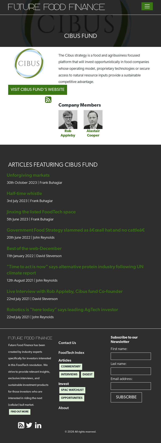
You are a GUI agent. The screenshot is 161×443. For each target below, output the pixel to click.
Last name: (119, 364)
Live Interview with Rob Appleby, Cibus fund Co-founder (65, 291)
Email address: (122, 379)
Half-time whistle (24, 193)
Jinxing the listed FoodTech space (41, 211)
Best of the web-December (34, 248)
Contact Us (67, 342)
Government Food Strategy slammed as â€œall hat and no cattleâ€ (77, 230)
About (63, 408)
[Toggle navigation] (147, 6)
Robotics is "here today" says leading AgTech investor (62, 309)
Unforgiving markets (28, 175)
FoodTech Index (71, 352)
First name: (119, 349)
